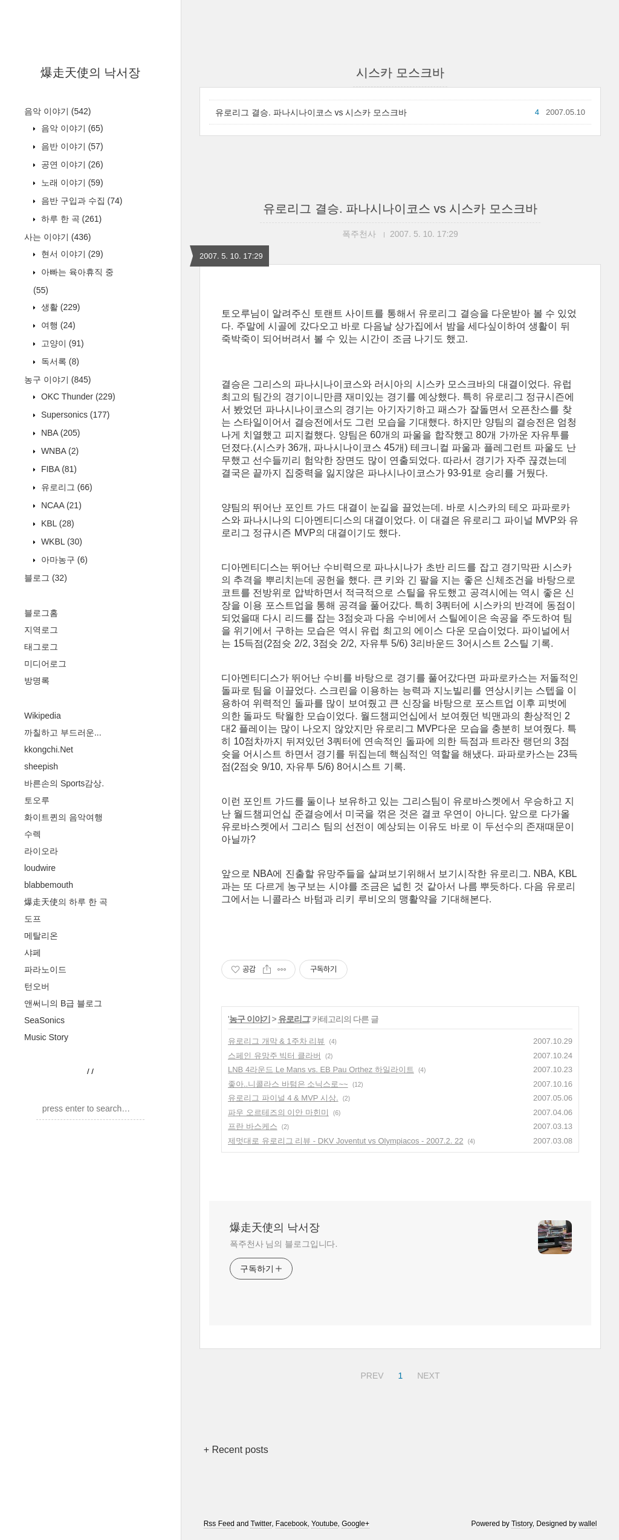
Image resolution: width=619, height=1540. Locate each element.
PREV (370, 1373)
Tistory (522, 1523)
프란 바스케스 (252, 1126)
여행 (57, 325)
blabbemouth (48, 885)
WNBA (59, 451)
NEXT (426, 1373)
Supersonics (74, 414)
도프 (32, 919)
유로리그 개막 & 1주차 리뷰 (276, 1041)
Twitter (260, 1523)
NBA (59, 433)
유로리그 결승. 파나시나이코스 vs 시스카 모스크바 (311, 112)
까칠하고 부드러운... (63, 732)
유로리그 (65, 487)
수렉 (32, 834)
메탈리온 (41, 935)
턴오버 (37, 986)
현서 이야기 (71, 254)
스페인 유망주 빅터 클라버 (274, 1055)
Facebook (292, 1523)
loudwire (40, 868)
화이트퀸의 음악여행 (63, 817)
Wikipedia (42, 715)
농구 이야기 (57, 379)
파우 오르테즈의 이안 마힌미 (278, 1112)
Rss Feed (219, 1523)
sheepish (41, 766)
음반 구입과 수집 (80, 200)
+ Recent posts (236, 1450)
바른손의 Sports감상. (64, 783)
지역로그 (41, 630)
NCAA (60, 505)
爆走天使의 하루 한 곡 (66, 902)
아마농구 (63, 560)
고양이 (61, 343)
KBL (56, 523)
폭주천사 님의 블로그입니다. (283, 1244)
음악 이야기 (57, 111)
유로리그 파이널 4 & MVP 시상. (283, 1097)
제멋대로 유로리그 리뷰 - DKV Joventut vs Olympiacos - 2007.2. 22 (345, 1140)
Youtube (324, 1523)
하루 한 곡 (70, 219)
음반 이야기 (71, 146)
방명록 (37, 680)
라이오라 (41, 851)
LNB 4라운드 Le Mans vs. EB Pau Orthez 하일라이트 (321, 1069)
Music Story (46, 1037)
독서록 (59, 361)
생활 (59, 307)
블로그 (45, 578)
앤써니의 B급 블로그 (63, 1003)
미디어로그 (45, 663)
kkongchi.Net (48, 749)
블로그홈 (41, 613)
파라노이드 (45, 969)
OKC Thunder (77, 396)
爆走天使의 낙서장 (91, 72)
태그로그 (41, 647)
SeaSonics (44, 1020)
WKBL (60, 541)
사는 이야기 (57, 237)
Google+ (355, 1523)
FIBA (58, 469)
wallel (587, 1523)
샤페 (32, 952)
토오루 (37, 800)
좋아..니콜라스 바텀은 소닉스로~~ (288, 1084)
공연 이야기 (71, 164)
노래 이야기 (71, 182)
